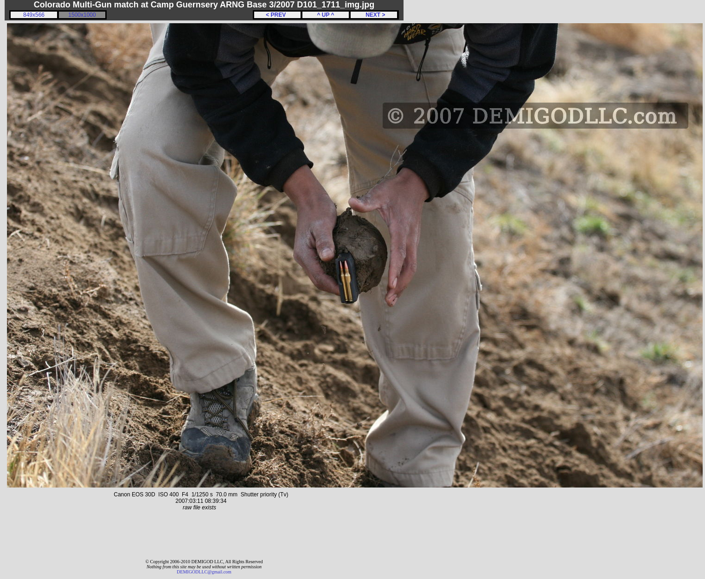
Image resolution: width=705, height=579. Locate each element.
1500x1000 (82, 15)
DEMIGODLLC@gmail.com (204, 571)
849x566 (34, 15)
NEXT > (374, 15)
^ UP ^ (325, 15)
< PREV (277, 15)
